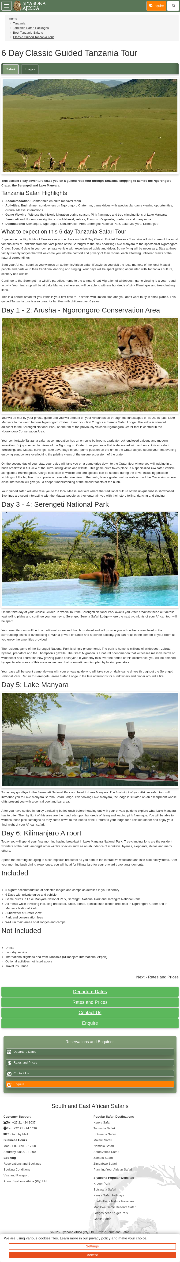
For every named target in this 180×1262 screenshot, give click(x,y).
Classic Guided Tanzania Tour (33, 37)
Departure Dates (90, 991)
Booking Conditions (17, 1169)
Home (13, 18)
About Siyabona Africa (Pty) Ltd (25, 1181)
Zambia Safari (103, 1157)
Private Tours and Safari (113, 1232)
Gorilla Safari (103, 1219)
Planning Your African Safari (113, 1169)
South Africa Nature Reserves (114, 1201)
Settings (92, 1246)
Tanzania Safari (104, 1128)
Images (30, 69)
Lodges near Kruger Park (111, 1213)
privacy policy (99, 1238)
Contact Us (90, 1012)
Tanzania (19, 23)
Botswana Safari (105, 1134)
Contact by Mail (17, 1134)
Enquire (90, 1023)
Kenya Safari (102, 1122)
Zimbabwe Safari (105, 1163)
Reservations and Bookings (22, 1163)
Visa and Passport (16, 1175)
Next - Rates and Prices (157, 977)
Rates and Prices (90, 1002)
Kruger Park (102, 1183)
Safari (10, 69)
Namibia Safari (104, 1146)
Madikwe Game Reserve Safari (115, 1207)
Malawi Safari (103, 1140)
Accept (92, 1255)
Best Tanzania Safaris (28, 32)
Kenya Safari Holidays (109, 1195)
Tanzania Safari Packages (31, 28)
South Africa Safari (106, 1152)
